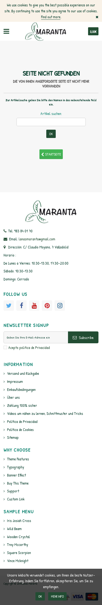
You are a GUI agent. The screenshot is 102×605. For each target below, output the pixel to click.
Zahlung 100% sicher (22, 405)
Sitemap (13, 437)
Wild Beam (14, 528)
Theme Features (18, 459)
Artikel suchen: (51, 113)
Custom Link (16, 499)
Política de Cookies (20, 429)
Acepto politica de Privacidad (29, 347)
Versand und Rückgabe (23, 373)
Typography (15, 467)
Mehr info (57, 596)
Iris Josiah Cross (19, 520)
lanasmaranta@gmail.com (37, 239)
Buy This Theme (18, 483)
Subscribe (83, 337)
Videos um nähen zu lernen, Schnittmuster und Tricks (45, 413)
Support (13, 491)
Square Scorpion (19, 552)
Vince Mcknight (17, 560)
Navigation (6, 31)
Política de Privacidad (22, 421)
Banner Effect (16, 475)
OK (40, 596)
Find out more (50, 16)
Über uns (13, 397)
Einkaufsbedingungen (21, 389)
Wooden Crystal (18, 536)
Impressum (15, 381)
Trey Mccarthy (17, 544)
